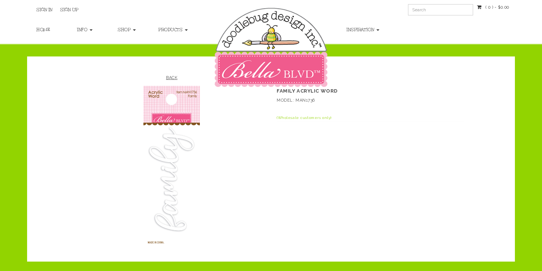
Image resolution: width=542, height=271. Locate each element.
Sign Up (69, 9)
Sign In (45, 9)
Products (171, 29)
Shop (127, 29)
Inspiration (363, 29)
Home (43, 29)
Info (85, 29)
